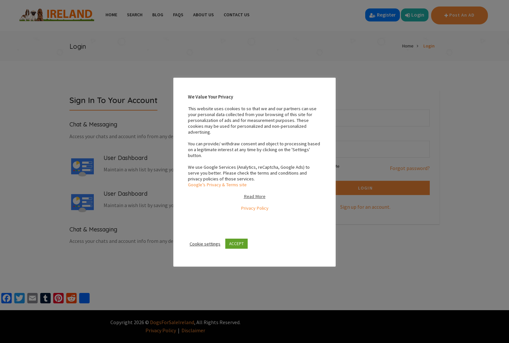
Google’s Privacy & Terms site (217, 185)
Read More (255, 196)
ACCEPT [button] (236, 243)
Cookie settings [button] (205, 244)
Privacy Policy (254, 208)
